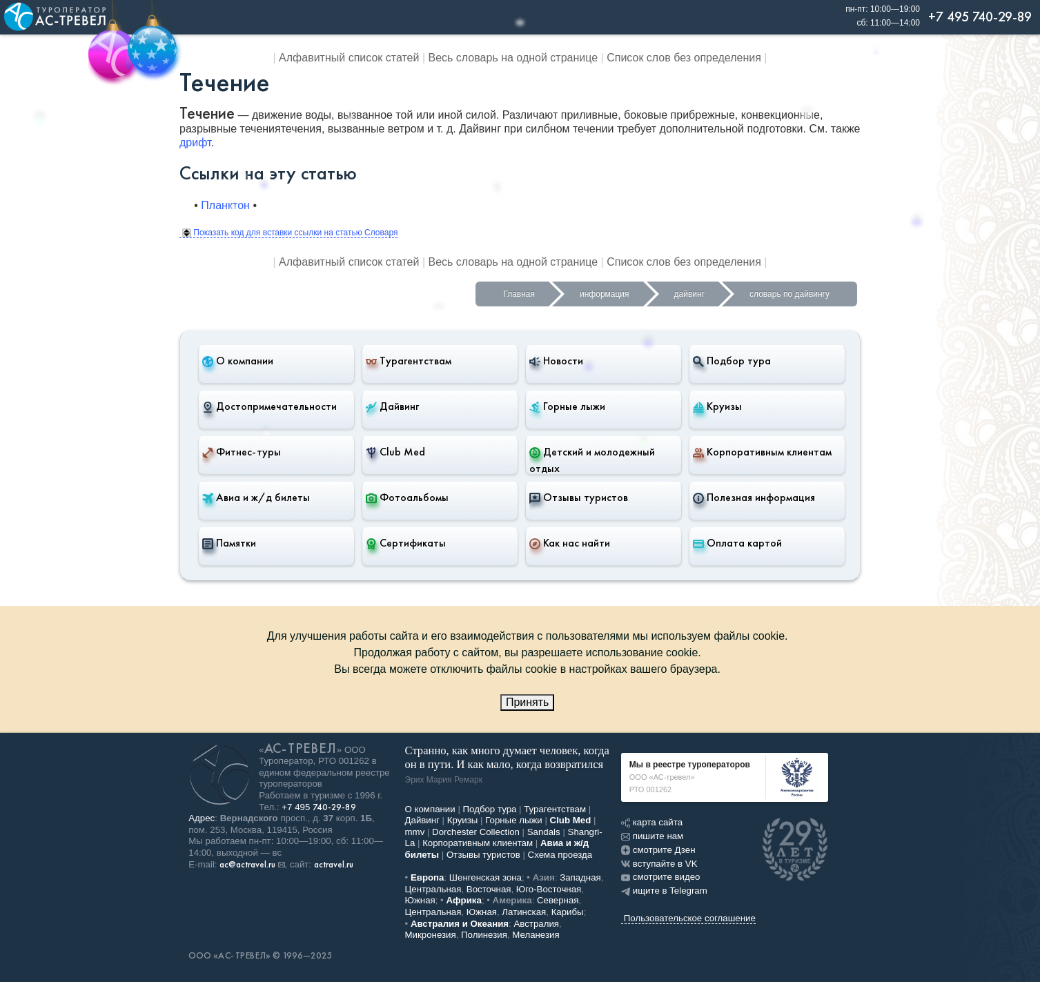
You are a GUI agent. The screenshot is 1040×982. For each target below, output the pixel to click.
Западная (580, 877)
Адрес (201, 818)
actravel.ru (333, 864)
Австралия (536, 924)
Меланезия (535, 935)
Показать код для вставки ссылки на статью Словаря (290, 232)
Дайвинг (392, 406)
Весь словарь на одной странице (513, 57)
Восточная (489, 889)
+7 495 (319, 807)
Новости (556, 361)
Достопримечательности (269, 406)
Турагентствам (408, 361)
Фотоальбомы (407, 497)
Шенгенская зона (485, 877)
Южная (420, 900)
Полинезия (484, 935)
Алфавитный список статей (349, 57)
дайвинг (689, 294)
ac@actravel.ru (247, 864)
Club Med (395, 452)
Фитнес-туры (241, 452)
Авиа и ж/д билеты (256, 497)
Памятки (229, 543)
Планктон (225, 205)
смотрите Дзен (658, 850)
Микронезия (430, 935)
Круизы (717, 406)
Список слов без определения (684, 57)
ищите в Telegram (664, 890)
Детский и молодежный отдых (592, 460)
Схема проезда (560, 855)
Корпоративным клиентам (762, 452)
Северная (558, 900)
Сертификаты (406, 543)
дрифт (195, 142)
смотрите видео (660, 877)
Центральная (433, 889)
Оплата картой (737, 543)
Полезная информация (754, 497)
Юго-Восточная (548, 889)
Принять (527, 702)
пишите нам (652, 836)
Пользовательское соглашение (690, 918)
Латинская (524, 912)
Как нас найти (569, 543)
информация (604, 294)
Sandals (543, 832)
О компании (237, 361)
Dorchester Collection (476, 832)
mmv (415, 832)
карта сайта (652, 822)
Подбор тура (732, 361)
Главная (519, 294)
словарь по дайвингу (789, 294)
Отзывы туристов (578, 497)
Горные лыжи (567, 406)
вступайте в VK (659, 863)
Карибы (567, 912)
